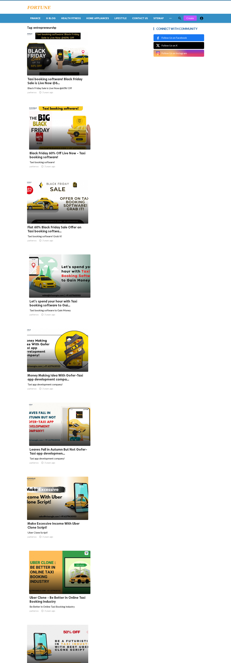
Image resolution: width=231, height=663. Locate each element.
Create (190, 18)
